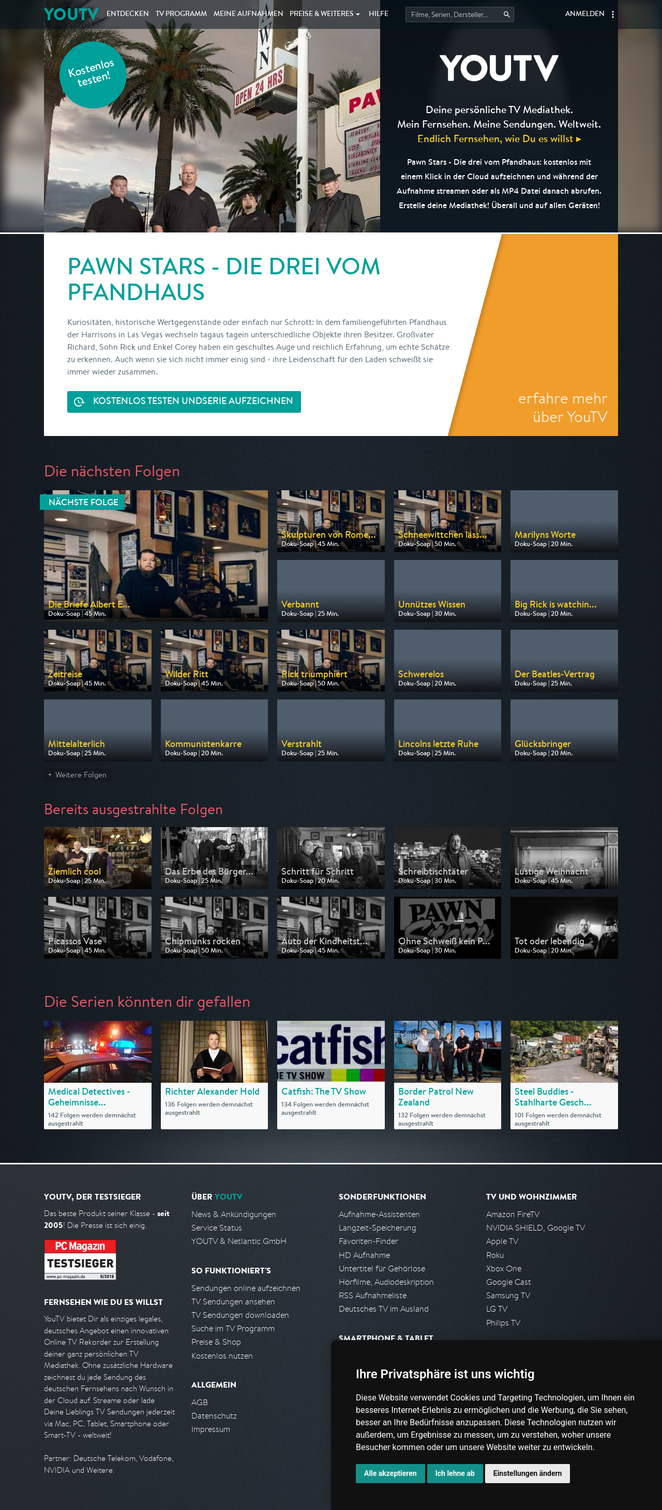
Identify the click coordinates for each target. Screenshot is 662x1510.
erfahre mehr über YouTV (563, 407)
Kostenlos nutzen (222, 1355)
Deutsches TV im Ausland (384, 1308)
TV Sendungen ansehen (233, 1301)
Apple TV (502, 1241)
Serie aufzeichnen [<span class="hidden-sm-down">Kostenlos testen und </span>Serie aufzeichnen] (193, 402)
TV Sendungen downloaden (240, 1315)
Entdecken (128, 14)
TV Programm (181, 14)
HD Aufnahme (364, 1255)
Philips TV (503, 1322)
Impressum (210, 1429)
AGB (199, 1402)
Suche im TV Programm (233, 1328)
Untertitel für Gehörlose (382, 1268)
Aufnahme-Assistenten (379, 1214)
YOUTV (71, 14)
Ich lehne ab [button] (455, 1473)
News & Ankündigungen (233, 1214)
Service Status (216, 1227)
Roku (495, 1255)
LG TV (496, 1308)
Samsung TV (508, 1295)
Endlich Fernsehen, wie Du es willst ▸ (499, 138)
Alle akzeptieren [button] (390, 1473)
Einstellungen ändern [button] (527, 1473)
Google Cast (508, 1282)
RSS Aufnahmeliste (373, 1295)
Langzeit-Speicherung (377, 1227)
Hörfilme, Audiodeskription (386, 1282)
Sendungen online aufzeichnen (245, 1288)
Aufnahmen (248, 14)
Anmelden (585, 14)
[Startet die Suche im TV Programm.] (459, 14)
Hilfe (378, 14)
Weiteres (322, 14)
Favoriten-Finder (368, 1241)
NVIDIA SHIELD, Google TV (535, 1227)
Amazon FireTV (512, 1214)
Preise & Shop (216, 1341)
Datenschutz (214, 1415)
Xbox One (503, 1268)
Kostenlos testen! (91, 74)
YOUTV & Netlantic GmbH (239, 1241)
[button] (613, 14)
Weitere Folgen (81, 775)
